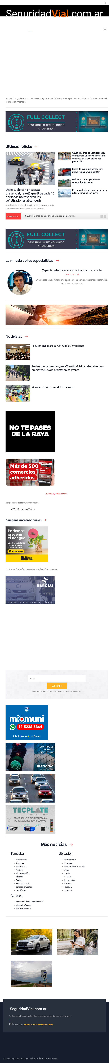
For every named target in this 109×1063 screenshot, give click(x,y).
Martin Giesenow (23, 908)
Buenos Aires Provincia (74, 866)
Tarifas (19, 880)
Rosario (67, 883)
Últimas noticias (47, 29)
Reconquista (69, 880)
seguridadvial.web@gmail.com (38, 1024)
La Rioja (67, 877)
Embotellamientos (24, 887)
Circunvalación (22, 873)
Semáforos (21, 890)
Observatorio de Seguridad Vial (30, 902)
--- (10, 1021)
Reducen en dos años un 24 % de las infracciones (58, 345)
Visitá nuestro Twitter (23, 509)
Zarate (67, 873)
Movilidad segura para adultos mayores (53, 387)
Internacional (70, 860)
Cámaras (20, 863)
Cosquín (68, 887)
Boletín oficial (68, 29)
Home (32, 29)
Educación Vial (22, 883)
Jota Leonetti (72, 274)
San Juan (68, 863)
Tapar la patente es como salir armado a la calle (71, 270)
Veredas (19, 870)
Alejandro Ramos (23, 905)
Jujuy (66, 870)
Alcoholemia (21, 860)
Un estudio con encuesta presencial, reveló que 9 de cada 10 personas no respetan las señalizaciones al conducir (30, 195)
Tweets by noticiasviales (56, 494)
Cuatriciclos (21, 866)
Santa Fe (68, 890)
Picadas (19, 877)
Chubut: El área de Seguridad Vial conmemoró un (50, 216)
